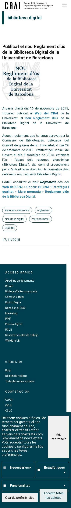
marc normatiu (40, 219)
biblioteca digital (14, 219)
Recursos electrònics (17, 210)
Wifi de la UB (12, 340)
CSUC (8, 410)
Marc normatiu (29, 191)
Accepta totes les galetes (54, 497)
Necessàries (20, 469)
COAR (8, 399)
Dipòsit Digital (13, 302)
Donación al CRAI (15, 307)
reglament (43, 210)
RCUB (8, 329)
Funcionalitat (37, 487)
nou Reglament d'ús (41, 118)
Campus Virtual (14, 296)
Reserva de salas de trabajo (21, 335)
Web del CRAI (46, 113)
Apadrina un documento (19, 280)
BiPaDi (9, 286)
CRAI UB (10, 227)
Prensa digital (13, 324)
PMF (8, 318)
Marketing (11, 313)
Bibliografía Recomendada (21, 291)
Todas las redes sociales (19, 381)
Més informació (58, 438)
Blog (8, 370)
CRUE (8, 405)
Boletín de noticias (16, 375)
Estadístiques (54, 471)
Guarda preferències (19, 499)
